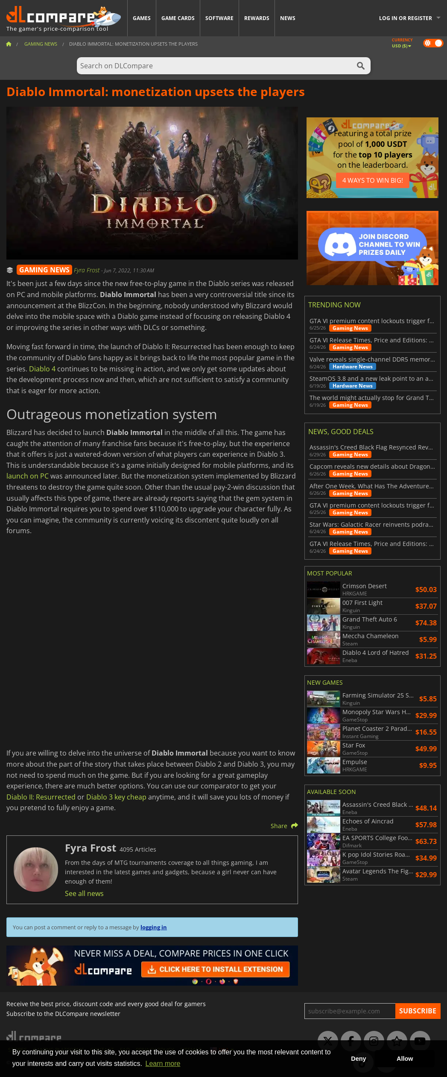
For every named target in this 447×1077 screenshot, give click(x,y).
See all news (84, 893)
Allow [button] (405, 1058)
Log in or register (405, 18)
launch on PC (27, 476)
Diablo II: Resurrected (41, 797)
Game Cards (178, 18)
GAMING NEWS (44, 269)
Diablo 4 (42, 369)
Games (142, 18)
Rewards (256, 18)
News (287, 18)
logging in (153, 927)
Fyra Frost (87, 270)
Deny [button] (358, 1058)
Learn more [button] (163, 1063)
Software (219, 18)
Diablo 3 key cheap (116, 797)
